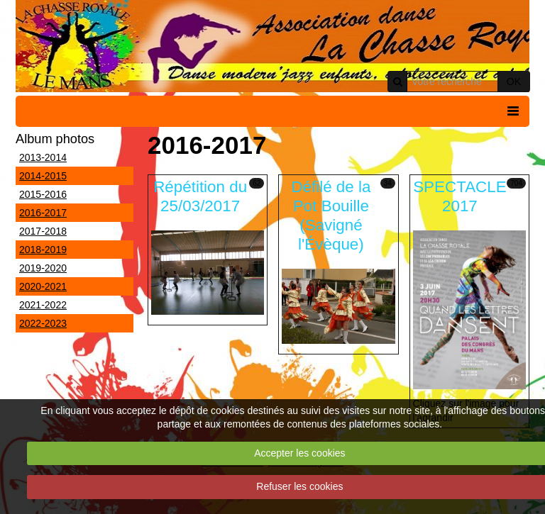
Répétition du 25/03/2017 (200, 196)
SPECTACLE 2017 (459, 196)
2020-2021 (43, 286)
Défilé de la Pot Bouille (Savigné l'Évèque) (330, 215)
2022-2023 (43, 323)
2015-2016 (43, 194)
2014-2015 (43, 175)
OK (514, 81)
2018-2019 (43, 249)
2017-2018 (43, 231)
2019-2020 (43, 268)
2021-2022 (43, 305)
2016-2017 (43, 212)
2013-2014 (43, 157)
